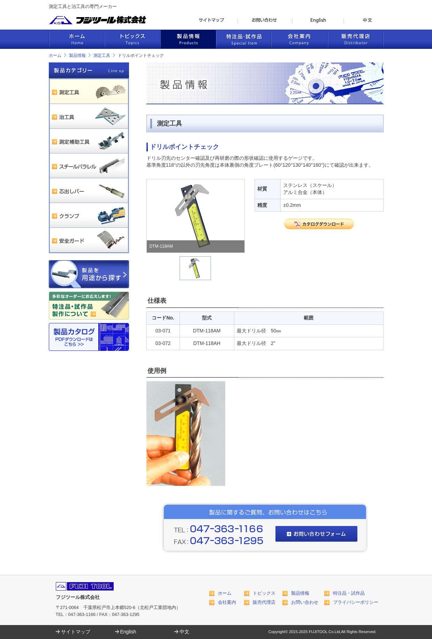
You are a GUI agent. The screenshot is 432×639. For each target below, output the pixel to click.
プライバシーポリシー (355, 602)
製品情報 (77, 55)
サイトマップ (75, 631)
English (128, 631)
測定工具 (101, 55)
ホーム (55, 55)
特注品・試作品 (349, 593)
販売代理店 (264, 602)
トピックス (264, 593)
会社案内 (227, 602)
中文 (184, 631)
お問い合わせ (304, 602)
